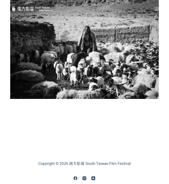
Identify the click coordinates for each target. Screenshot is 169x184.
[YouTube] (93, 178)
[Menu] (156, 9)
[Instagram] (84, 178)
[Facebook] (75, 178)
